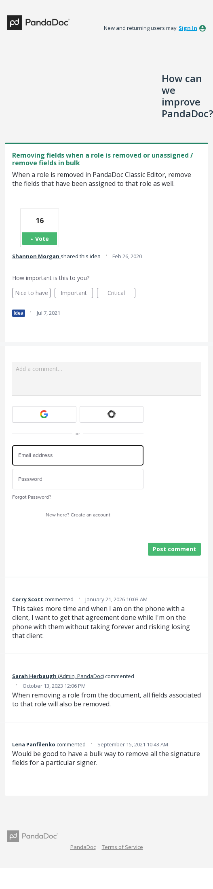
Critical (121, 293)
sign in (188, 28)
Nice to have (33, 293)
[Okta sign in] (112, 414)
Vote (42, 238)
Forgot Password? (31, 497)
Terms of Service (122, 847)
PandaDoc (83, 847)
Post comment (174, 549)
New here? (78, 515)
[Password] (77, 479)
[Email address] (77, 455)
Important (77, 293)
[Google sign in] (44, 414)
